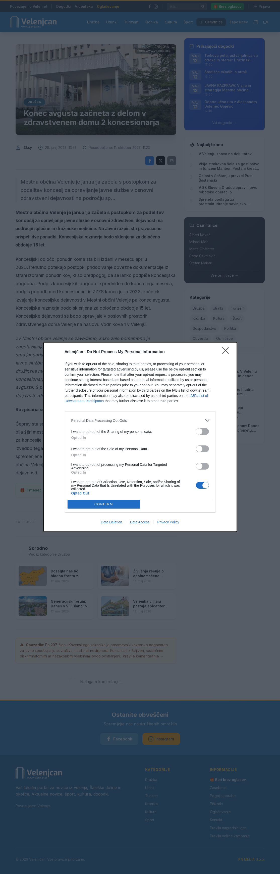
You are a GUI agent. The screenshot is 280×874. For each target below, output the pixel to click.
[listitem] (140, 420)
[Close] (227, 352)
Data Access (139, 522)
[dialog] (140, 437)
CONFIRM (103, 504)
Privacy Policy (168, 522)
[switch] (202, 431)
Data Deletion (111, 522)
